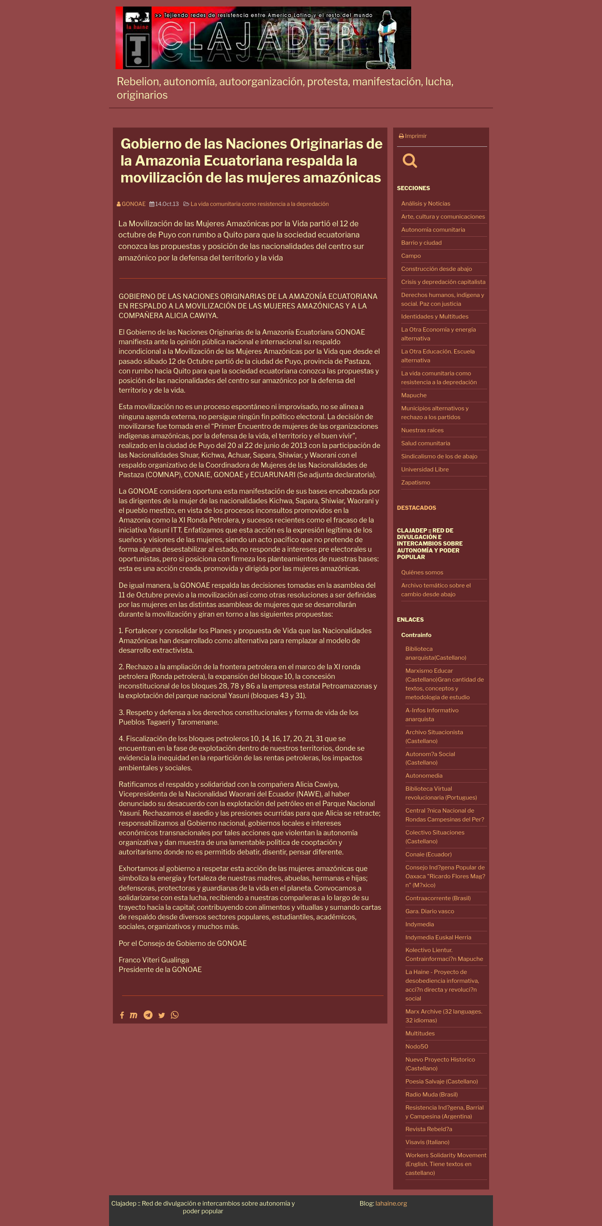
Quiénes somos (422, 572)
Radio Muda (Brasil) (431, 1094)
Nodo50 (416, 1046)
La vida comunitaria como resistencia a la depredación (259, 204)
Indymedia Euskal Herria (438, 937)
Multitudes (420, 1033)
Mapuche (414, 395)
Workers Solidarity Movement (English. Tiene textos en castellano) (445, 1163)
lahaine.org (391, 1203)
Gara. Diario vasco (429, 911)
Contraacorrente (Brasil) (438, 898)
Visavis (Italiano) (427, 1142)
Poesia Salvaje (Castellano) (441, 1081)
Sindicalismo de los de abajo (439, 456)
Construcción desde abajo (436, 268)
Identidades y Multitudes (435, 316)
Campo (411, 255)
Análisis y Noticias (425, 203)
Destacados (416, 507)
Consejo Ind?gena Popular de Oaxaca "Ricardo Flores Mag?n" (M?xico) (445, 876)
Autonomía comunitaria (433, 229)
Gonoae (133, 204)
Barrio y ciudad (421, 242)
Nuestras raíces (422, 430)
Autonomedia (424, 775)
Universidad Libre (425, 469)
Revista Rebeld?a (428, 1129)
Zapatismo (415, 482)
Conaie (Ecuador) (428, 854)
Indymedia (419, 924)
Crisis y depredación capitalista (443, 281)
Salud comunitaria (425, 443)
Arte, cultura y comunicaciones (443, 216)
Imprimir (413, 136)
